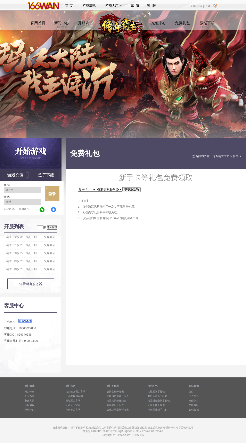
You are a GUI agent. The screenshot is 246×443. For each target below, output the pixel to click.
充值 (134, 5)
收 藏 (207, 6)
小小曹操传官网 (74, 396)
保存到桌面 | (197, 6)
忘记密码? (9, 208)
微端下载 (207, 25)
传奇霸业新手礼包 (157, 409)
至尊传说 (29, 409)
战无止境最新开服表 (118, 409)
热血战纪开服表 (115, 405)
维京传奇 (29, 391)
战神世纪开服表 (115, 391)
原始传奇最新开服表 (118, 396)
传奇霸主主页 (221, 156)
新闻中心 (61, 25)
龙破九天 (29, 400)
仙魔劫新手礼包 (156, 405)
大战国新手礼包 (156, 391)
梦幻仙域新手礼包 (157, 396)
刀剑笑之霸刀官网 (75, 391)
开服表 (83, 25)
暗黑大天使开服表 (116, 400)
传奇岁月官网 (73, 409)
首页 (69, 5)
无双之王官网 (73, 405)
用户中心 (193, 396)
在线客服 (193, 405)
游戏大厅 (112, 5)
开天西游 (29, 396)
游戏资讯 (89, 5)
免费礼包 (182, 25)
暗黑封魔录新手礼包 (159, 400)
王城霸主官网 (73, 400)
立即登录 (52, 193)
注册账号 (24, 208)
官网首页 (38, 25)
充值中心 (158, 25)
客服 (152, 5)
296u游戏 (194, 409)
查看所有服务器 (30, 284)
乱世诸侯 (29, 405)
